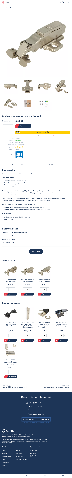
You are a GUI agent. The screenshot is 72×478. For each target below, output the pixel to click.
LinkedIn (33, 456)
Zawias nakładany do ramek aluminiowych (44, 280)
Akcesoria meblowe (19, 7)
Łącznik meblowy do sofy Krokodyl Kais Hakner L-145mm (10, 324)
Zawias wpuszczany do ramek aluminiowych (27, 280)
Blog (3, 468)
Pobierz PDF (50, 164)
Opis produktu (11, 164)
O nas (3, 450)
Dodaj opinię (36, 251)
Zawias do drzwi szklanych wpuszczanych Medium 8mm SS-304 (10, 361)
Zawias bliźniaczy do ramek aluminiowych (10, 280)
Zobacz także (30, 164)
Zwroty (3, 459)
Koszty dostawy (18, 453)
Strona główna (10, 7)
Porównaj (16, 126)
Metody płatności (19, 456)
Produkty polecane (40, 164)
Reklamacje (4, 465)
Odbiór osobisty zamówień (21, 459)
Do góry (4, 165)
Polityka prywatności (6, 456)
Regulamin (4, 453)
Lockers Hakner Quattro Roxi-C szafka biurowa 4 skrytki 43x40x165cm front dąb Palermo (27, 325)
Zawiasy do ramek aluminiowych (36, 7)
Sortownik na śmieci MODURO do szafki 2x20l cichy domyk (61, 324)
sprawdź (22, 144)
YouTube (33, 453)
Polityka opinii (5, 462)
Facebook (33, 450)
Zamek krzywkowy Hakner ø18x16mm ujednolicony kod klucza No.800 (44, 325)
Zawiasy (26, 7)
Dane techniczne (21, 164)
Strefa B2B (17, 450)
